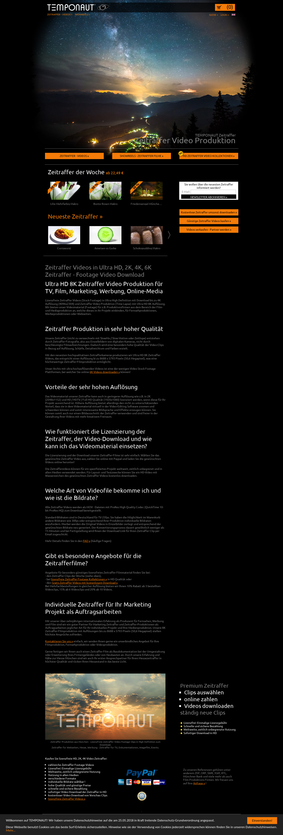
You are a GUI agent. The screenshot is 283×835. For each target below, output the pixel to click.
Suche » (213, 14)
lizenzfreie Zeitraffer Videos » (66, 798)
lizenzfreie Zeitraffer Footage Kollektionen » (79, 579)
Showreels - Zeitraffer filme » (141, 156)
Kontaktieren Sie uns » (59, 641)
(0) (230, 7)
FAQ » (86, 541)
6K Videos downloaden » (105, 372)
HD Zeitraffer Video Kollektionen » (207, 155)
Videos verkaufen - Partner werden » (209, 229)
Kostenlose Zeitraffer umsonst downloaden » (209, 212)
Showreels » (82, 14)
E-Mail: (186, 191)
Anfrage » (199, 783)
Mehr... (11, 831)
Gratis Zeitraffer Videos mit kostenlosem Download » (85, 582)
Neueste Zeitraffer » (75, 216)
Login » (225, 14)
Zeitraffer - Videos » (59, 14)
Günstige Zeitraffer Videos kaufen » (209, 221)
